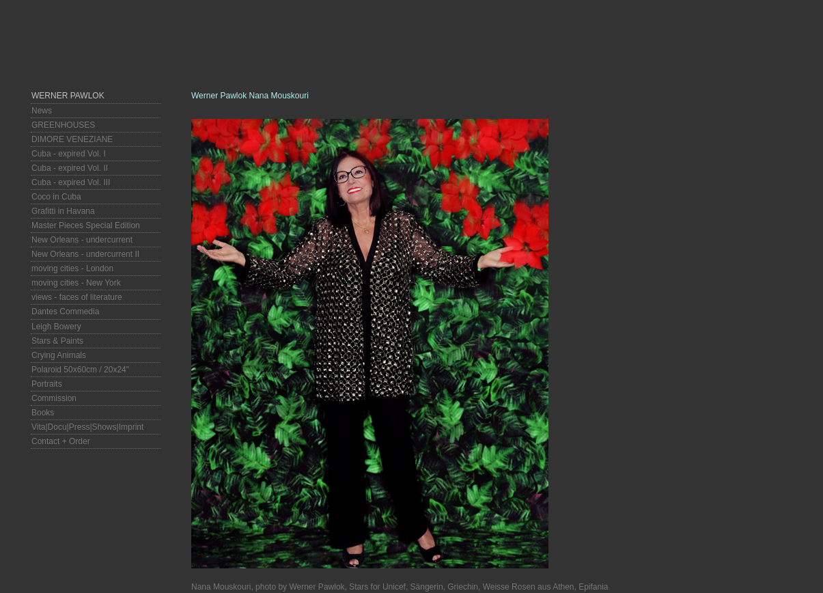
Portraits (46, 384)
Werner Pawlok (67, 95)
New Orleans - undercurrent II (85, 254)
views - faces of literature (76, 297)
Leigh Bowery (56, 326)
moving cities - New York (76, 283)
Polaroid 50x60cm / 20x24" (80, 369)
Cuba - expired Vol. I (68, 153)
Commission (53, 398)
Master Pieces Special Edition (85, 225)
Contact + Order (60, 441)
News (41, 110)
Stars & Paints (57, 341)
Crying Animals (58, 355)
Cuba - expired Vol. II (69, 168)
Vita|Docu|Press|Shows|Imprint (87, 427)
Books (42, 412)
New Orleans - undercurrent (81, 240)
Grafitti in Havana (63, 211)
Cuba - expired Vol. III (70, 182)
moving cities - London (72, 268)
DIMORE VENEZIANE (72, 139)
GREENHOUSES (63, 125)
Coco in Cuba (56, 197)
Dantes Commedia (65, 311)
